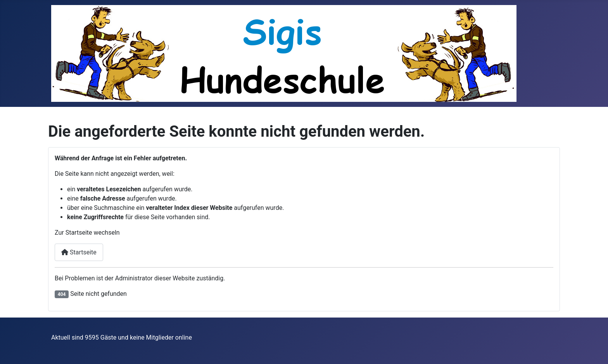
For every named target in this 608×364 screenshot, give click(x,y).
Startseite (79, 252)
